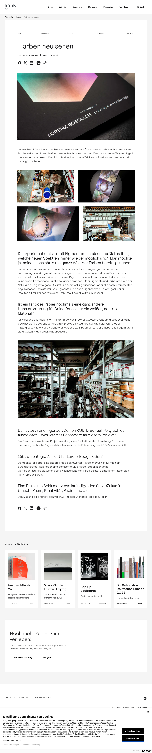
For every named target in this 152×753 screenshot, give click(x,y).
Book (50, 7)
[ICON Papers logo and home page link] (10, 7)
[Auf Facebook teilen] (20, 62)
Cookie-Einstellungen (11, 745)
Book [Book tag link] (31, 604)
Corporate (77, 7)
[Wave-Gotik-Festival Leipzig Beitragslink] (58, 566)
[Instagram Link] (145, 698)
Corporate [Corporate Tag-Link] (100, 33)
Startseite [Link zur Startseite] (9, 17)
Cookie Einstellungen (41, 697)
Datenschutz (10, 697)
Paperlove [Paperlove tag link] (102, 604)
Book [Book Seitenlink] (18, 17)
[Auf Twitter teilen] (25, 62)
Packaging (108, 7)
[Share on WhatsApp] (38, 62)
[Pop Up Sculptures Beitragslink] (94, 566)
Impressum (24, 697)
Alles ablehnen (132, 738)
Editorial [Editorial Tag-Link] (72, 33)
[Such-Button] (141, 7)
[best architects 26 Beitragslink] (21, 566)
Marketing (92, 7)
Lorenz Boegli (26, 149)
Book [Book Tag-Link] (19, 33)
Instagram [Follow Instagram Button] (47, 657)
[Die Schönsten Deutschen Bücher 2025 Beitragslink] (130, 566)
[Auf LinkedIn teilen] (31, 62)
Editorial (62, 7)
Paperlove (123, 7)
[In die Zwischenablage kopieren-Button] (44, 62)
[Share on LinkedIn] (31, 508)
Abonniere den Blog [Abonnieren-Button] (23, 657)
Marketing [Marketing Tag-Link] (45, 33)
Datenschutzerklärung (31, 745)
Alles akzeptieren (133, 731)
